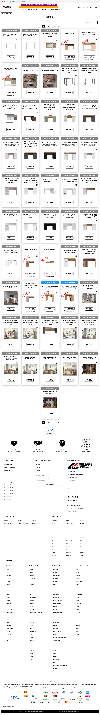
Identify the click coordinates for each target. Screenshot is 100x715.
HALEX (31, 606)
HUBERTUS (32, 622)
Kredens (54, 529)
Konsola (68, 526)
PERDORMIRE (56, 659)
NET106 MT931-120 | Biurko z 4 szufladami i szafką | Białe (30, 215)
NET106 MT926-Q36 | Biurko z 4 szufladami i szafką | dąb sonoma (89, 215)
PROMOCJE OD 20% (39, 4)
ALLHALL (8, 578)
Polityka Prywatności (9, 467)
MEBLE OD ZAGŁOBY (57, 600)
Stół (53, 546)
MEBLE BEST (55, 591)
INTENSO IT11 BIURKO (30, 250)
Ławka (81, 532)
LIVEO (31, 659)
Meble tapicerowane (23, 523)
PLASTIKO (55, 668)
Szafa (81, 546)
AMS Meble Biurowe (10, 581)
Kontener (82, 526)
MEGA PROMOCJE (55, 9)
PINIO (54, 662)
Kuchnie (34, 520)
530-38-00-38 (72, 489)
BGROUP (8, 600)
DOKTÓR (8, 631)
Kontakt (23, 1)
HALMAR (32, 609)
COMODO (8, 619)
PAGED (54, 653)
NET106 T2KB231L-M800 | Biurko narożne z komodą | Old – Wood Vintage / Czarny (30, 106)
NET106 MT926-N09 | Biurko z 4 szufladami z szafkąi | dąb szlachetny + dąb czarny (50, 144)
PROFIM (54, 675)
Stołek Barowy (69, 546)
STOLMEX (78, 609)
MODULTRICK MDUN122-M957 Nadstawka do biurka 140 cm (69, 322)
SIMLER (77, 588)
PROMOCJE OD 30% (50, 4)
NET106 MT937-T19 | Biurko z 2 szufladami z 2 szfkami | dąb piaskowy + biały (89, 144)
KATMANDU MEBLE (34, 631)
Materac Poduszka (84, 535)
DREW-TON (8, 634)
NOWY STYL (55, 644)
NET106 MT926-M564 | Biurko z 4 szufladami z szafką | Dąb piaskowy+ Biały (89, 106)
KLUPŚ (31, 637)
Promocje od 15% (8, 488)
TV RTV (54, 552)
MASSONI (55, 572)
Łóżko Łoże (55, 535)
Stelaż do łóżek (83, 543)
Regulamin (18, 1)
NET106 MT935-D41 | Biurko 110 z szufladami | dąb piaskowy (11, 180)
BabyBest (8, 591)
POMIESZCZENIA (25, 9)
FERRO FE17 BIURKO (69, 33)
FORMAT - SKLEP (33, 578)
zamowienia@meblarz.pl (75, 492)
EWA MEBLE (9, 647)
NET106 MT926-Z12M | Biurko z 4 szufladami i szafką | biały (69, 215)
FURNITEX (32, 584)
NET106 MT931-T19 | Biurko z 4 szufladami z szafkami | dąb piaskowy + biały (69, 144)
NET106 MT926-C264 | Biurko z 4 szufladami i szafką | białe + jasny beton (30, 180)
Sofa (67, 543)
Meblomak (55, 606)
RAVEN (77, 569)
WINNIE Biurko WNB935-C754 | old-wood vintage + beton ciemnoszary (89, 251)
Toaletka (82, 549)
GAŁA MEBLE (32, 591)
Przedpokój (69, 541)
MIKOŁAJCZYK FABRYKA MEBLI (60, 619)
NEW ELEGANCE (56, 640)
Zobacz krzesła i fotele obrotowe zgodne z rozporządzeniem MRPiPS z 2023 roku (38, 7)
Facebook (38, 464)
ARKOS (8, 584)
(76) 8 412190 (72, 486)
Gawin (31, 594)
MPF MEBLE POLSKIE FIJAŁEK (59, 637)
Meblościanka (55, 538)
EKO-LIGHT (8, 640)
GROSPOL (32, 603)
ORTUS (54, 650)
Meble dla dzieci (8, 523)
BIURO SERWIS (9, 603)
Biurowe (6, 520)
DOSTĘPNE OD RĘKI (45, 9)
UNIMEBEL (78, 616)
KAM (31, 628)
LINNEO (31, 656)
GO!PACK (32, 600)
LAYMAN (32, 650)
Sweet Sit (78, 612)
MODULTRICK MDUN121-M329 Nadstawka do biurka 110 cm (10, 322)
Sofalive (77, 591)
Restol (77, 572)
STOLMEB (78, 606)
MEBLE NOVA (56, 597)
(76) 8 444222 (72, 477)
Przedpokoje (7, 526)
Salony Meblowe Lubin (8, 706)
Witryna (54, 555)
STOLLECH (78, 603)
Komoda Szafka (56, 526)
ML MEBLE (55, 625)
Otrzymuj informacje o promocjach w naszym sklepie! (47, 477)
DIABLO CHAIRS (9, 628)
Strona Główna (12, 1)
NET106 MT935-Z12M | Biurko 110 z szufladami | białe (11, 215)
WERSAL (78, 628)
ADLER (7, 569)
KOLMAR (32, 640)
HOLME (31, 619)
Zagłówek (68, 555)
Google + (38, 470)
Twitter (38, 467)
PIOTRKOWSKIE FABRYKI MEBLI (60, 665)
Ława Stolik (69, 532)
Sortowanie (91, 20)
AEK (7, 572)
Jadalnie (20, 520)
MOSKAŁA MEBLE (57, 631)
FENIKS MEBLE (33, 575)
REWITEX (78, 575)
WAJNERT (78, 625)
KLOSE (31, 634)
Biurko (81, 520)
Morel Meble (55, 628)
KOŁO (31, 644)
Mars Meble (55, 569)
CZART (8, 622)
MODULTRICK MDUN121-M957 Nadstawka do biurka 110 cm (30, 322)
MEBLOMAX (55, 609)
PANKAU (54, 656)
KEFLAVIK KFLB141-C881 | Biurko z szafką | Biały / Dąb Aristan (50, 35)
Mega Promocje (8, 496)
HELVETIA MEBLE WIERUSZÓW (36, 612)
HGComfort (32, 616)
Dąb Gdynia (8, 625)
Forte (31, 581)
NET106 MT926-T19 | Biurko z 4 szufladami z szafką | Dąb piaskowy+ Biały (11, 144)
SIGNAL (77, 584)
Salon (19, 526)
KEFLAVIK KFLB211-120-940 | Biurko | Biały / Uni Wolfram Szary (70, 70)
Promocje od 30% (8, 493)
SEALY (77, 578)
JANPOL (31, 625)
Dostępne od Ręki (8, 485)
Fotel (53, 523)
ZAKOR (77, 634)
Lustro (67, 535)
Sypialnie (34, 526)
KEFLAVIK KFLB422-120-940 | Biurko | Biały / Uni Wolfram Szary (89, 70)
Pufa (81, 541)
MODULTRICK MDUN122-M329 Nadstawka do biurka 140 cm (50, 322)
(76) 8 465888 (72, 483)
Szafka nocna (55, 549)
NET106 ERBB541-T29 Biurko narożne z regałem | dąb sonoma (89, 287)
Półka (53, 541)
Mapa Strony (7, 499)
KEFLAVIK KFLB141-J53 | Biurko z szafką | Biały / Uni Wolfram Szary (10, 106)
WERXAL (78, 631)
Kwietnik (54, 532)
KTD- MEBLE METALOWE (35, 647)
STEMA (77, 597)
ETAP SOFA (8, 644)
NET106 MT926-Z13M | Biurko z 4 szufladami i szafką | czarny (50, 215)
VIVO (77, 622)
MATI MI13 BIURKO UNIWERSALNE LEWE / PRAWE (30, 285)
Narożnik (82, 538)
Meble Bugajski (56, 594)
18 (58, 26)
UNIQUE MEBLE (79, 619)
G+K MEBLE (32, 588)
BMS (7, 606)
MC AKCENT (55, 578)
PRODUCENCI (34, 9)
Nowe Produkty (8, 482)
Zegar (81, 555)
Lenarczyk (32, 653)
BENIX (7, 594)
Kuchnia (82, 529)
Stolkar (77, 600)
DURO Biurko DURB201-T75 (30, 70)
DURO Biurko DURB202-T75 (50, 70)
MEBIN (54, 584)
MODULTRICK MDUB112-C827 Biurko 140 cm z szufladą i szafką (11, 358)
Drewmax (8, 637)
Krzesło (68, 529)
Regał (53, 543)
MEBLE (18, 9)
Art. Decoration (9, 588)
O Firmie (6, 479)
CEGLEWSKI (9, 616)
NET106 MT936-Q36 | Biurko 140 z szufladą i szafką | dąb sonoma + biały (89, 180)
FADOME (31, 569)
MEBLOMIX (55, 616)
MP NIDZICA (55, 634)
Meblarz (54, 588)
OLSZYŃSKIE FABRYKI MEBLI (59, 647)
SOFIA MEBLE (79, 594)
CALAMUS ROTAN (10, 612)
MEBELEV (55, 581)
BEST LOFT (8, 597)
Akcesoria (54, 520)
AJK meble (8, 575)
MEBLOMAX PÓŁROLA (58, 612)
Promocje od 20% (8, 490)
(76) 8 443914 (72, 480)
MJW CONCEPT (56, 622)
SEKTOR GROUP (79, 581)
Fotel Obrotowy (70, 523)
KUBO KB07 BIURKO (50, 250)
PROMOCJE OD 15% (28, 4)
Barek (67, 520)
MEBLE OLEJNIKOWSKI (58, 603)
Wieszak (82, 552)
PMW (54, 671)
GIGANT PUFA (33, 597)
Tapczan (68, 549)
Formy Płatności (8, 476)
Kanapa (82, 523)
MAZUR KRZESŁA (56, 575)
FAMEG (31, 572)
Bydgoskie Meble (10, 609)
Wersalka (68, 552)
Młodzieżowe (35, 523)
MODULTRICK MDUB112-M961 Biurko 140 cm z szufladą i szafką (89, 322)
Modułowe (68, 538)
